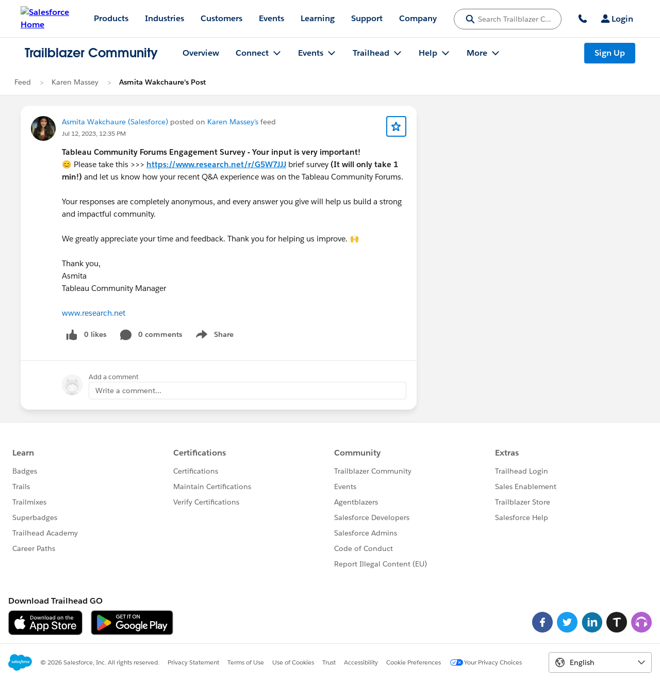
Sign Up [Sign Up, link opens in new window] (610, 52)
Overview (201, 52)
